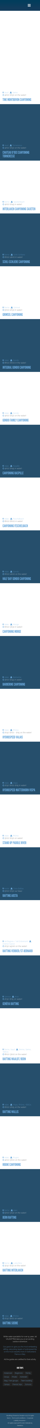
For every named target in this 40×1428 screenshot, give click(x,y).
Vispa (15, 783)
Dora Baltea (18, 888)
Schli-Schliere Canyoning (16, 262)
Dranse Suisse (9, 944)
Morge (16, 624)
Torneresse (17, 145)
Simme (21, 1049)
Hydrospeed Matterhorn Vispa (19, 790)
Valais (6, 360)
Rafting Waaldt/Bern (14, 1059)
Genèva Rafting (11, 1004)
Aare (15, 1210)
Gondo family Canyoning (16, 420)
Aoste (6, 888)
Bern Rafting (9, 1217)
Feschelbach (18, 519)
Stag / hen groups (11, 1381)
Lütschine (17, 1263)
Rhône (16, 730)
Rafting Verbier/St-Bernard (18, 951)
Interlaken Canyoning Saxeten (19, 209)
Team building (26, 1381)
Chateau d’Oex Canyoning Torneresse (16, 154)
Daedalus (20, 1425)
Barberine (17, 677)
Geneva (7, 996)
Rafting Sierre (10, 1323)
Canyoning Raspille (13, 473)
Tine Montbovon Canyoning (17, 99)
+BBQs (6, 1052)
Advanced (8, 1373)
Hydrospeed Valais (13, 737)
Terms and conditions (18, 1418)
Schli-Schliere (19, 255)
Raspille (16, 466)
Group (6, 1377)
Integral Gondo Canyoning (17, 367)
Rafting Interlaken (13, 1270)
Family (28, 1373)
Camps (7, 1384)
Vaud (6, 92)
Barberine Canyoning (14, 684)
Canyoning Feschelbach (15, 526)
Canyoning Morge (12, 631)
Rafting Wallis (11, 1112)
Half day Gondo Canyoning (17, 578)
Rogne (16, 1157)
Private (14, 1377)
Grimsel (16, 307)
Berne (6, 202)
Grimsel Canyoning (13, 314)
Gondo (16, 360)
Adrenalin (23, 1377)
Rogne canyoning (12, 1164)
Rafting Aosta (10, 895)
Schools (28, 1384)
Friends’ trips (17, 1384)
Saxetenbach (19, 202)
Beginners (19, 1373)
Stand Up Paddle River (14, 843)
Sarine (15, 92)
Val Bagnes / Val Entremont (16, 941)
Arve (17, 996)
